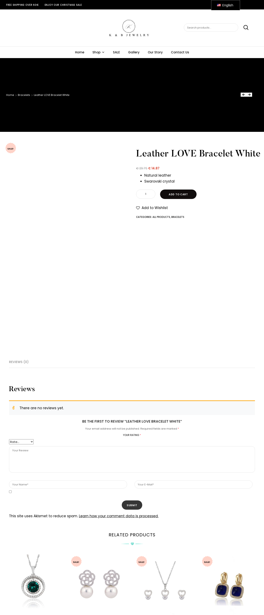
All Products (161, 217)
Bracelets (24, 95)
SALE (116, 52)
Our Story (155, 52)
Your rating (132, 435)
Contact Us (180, 52)
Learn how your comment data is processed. (118, 516)
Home (79, 52)
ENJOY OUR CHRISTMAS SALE (63, 5)
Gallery (134, 52)
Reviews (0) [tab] (19, 362)
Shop (98, 52)
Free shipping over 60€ (22, 5)
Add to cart (178, 194)
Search (243, 27)
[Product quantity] (145, 194)
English (225, 5)
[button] (152, 208)
